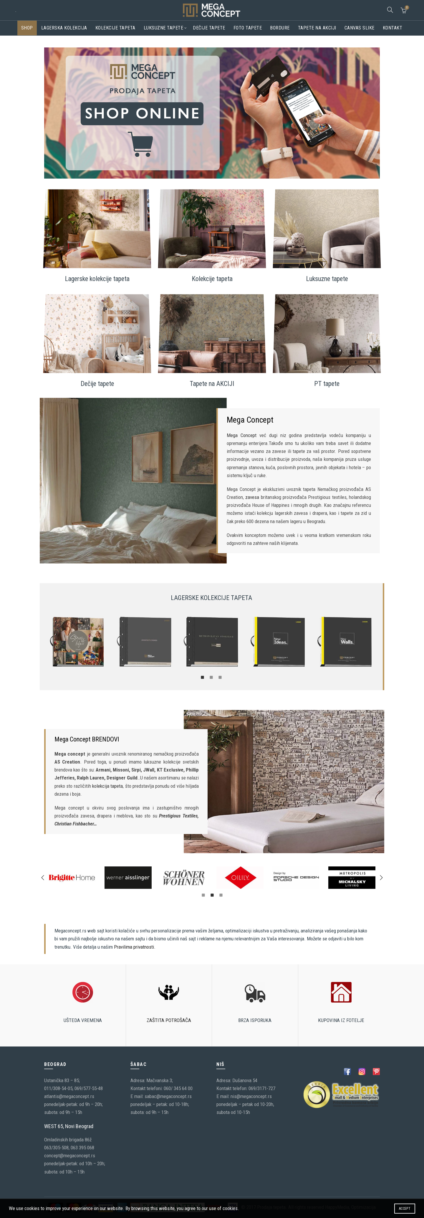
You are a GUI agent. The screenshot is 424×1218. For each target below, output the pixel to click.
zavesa (252, 497)
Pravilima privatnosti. (134, 947)
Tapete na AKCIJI (212, 378)
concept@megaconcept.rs (69, 1155)
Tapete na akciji (317, 28)
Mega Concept (241, 435)
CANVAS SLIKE (359, 28)
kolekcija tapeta (107, 786)
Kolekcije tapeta (115, 28)
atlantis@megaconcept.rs (69, 1096)
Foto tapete (247, 28)
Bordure (280, 28)
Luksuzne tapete (163, 28)
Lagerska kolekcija (64, 28)
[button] (43, 878)
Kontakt (393, 28)
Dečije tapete (209, 28)
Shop (27, 28)
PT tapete (326, 378)
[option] (78, 642)
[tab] (203, 677)
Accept (404, 1209)
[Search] (390, 9)
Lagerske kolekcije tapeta (97, 273)
